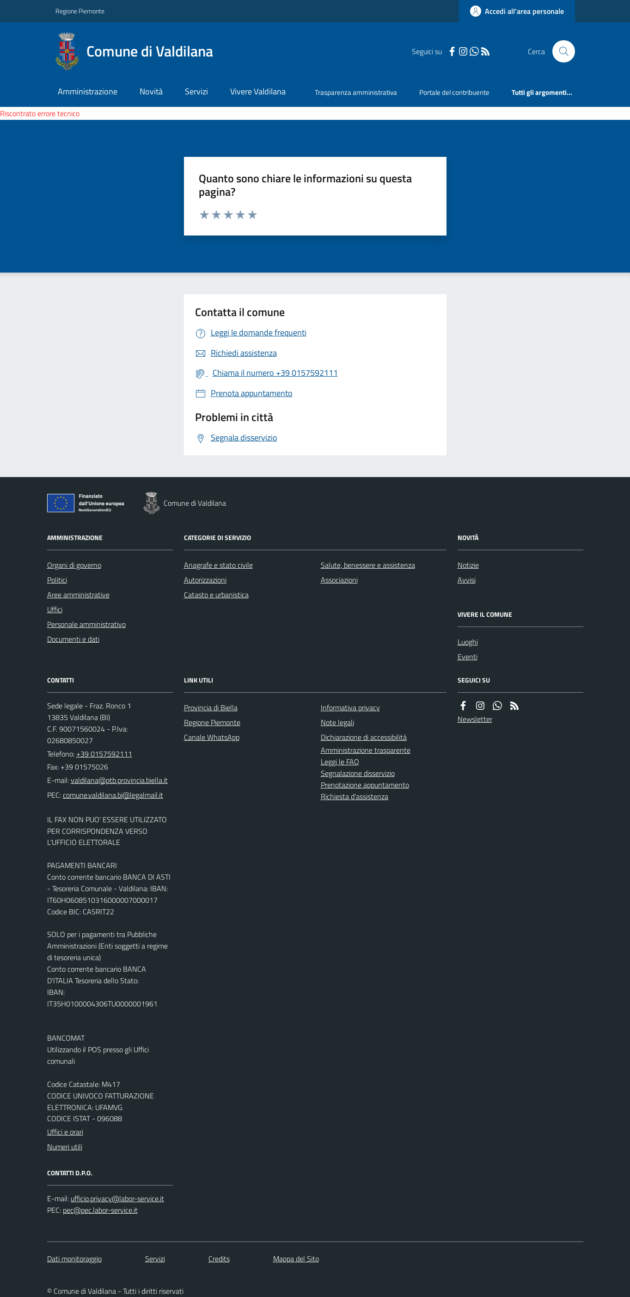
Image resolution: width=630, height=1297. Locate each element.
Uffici (54, 609)
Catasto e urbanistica (216, 594)
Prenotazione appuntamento (365, 784)
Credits (219, 1258)
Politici (57, 579)
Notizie (468, 565)
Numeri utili (64, 1146)
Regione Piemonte (79, 11)
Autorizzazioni (205, 579)
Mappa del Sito (296, 1258)
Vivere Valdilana (258, 91)
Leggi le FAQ (340, 761)
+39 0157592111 (104, 753)
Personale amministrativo (86, 624)
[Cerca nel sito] (560, 51)
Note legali (337, 722)
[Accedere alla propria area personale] (517, 11)
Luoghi (468, 641)
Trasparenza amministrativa (356, 92)
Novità (151, 91)
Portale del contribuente (454, 92)
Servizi (196, 91)
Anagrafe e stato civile (218, 565)
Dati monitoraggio (74, 1258)
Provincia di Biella (211, 707)
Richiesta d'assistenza (354, 796)
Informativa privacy (350, 707)
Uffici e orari (65, 1131)
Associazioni (339, 579)
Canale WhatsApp (211, 737)
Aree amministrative (78, 594)
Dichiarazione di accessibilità (364, 737)
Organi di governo (74, 565)
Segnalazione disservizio (358, 773)
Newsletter (475, 719)
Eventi (467, 656)
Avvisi (467, 579)
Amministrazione (87, 91)
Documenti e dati (73, 639)
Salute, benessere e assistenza (368, 565)
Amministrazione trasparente (365, 750)
